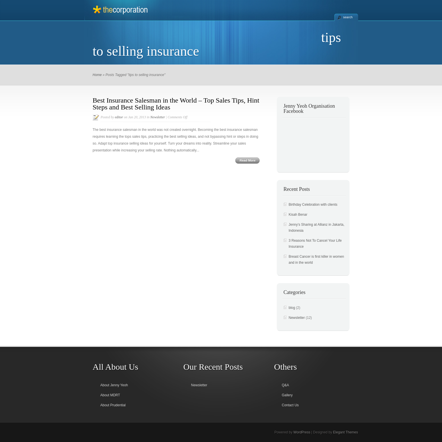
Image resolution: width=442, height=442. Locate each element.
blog (292, 308)
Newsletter (157, 117)
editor (119, 117)
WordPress (301, 432)
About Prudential (113, 405)
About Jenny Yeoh (114, 385)
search (348, 17)
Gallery (287, 395)
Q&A (285, 385)
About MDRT (110, 395)
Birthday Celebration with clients (313, 205)
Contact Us (290, 405)
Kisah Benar (298, 215)
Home (97, 75)
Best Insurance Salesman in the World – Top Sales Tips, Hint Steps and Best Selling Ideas (176, 104)
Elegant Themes (345, 432)
